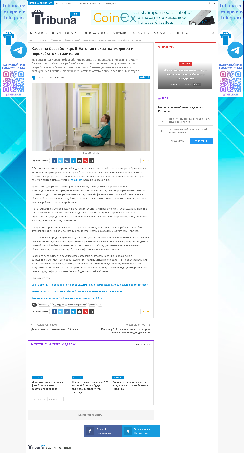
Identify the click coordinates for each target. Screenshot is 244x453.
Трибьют (140, 33)
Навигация (108, 3)
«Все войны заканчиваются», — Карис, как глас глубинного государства (185, 74)
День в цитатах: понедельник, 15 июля (54, 329)
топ (100, 305)
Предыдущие (39, 399)
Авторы (60, 3)
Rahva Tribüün (95, 33)
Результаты (177, 141)
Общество (144, 77)
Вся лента (182, 33)
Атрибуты (161, 33)
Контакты (95, 3)
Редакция (71, 3)
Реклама (83, 3)
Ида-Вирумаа (58, 305)
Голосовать (201, 141)
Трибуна (119, 33)
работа (92, 305)
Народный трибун (65, 33)
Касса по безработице (77, 305)
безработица (44, 305)
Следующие (55, 399)
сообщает (77, 179)
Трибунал (37, 33)
